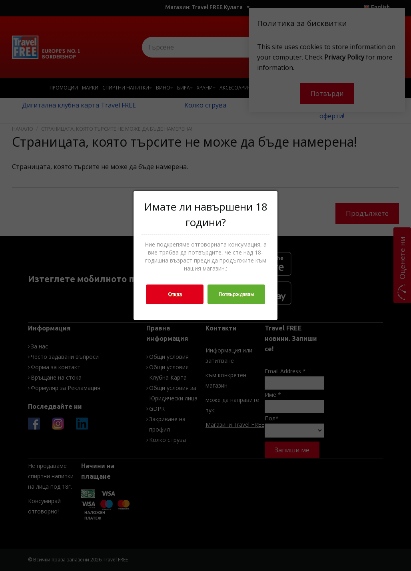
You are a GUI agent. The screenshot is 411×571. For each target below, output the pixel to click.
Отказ (175, 294)
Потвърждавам (236, 294)
